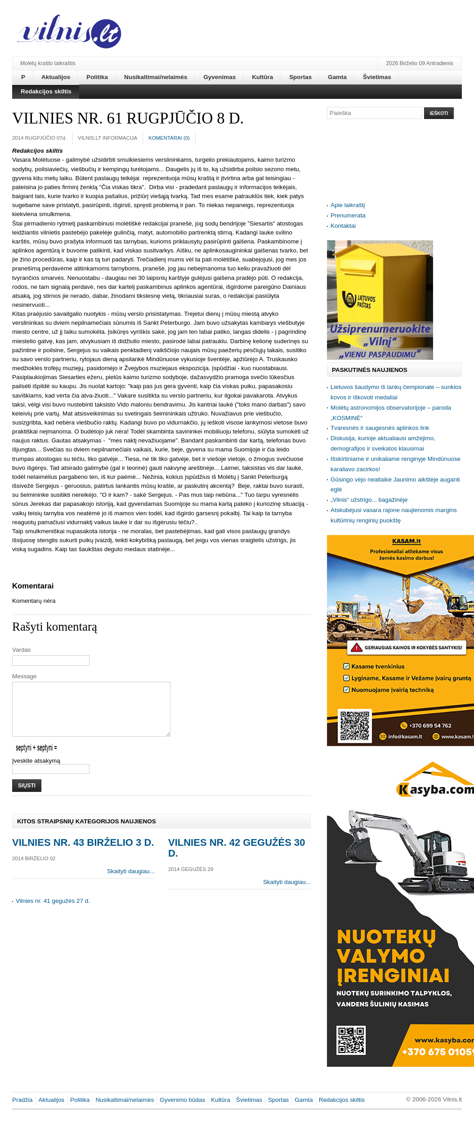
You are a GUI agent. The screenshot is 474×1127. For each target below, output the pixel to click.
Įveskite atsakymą (36, 771)
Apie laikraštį (348, 205)
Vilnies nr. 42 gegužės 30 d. (236, 859)
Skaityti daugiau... (131, 882)
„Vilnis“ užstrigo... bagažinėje (369, 499)
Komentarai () (169, 138)
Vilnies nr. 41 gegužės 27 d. (53, 911)
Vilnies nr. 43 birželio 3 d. (83, 853)
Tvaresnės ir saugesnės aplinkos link (380, 427)
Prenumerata (348, 215)
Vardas (21, 649)
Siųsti (27, 796)
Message (24, 676)
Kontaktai (343, 225)
